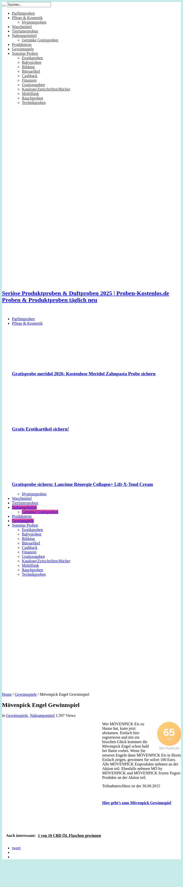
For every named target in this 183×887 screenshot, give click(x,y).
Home (7, 694)
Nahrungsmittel (24, 35)
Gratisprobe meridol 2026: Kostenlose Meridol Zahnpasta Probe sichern (84, 373)
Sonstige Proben (25, 53)
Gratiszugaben (33, 85)
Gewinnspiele (23, 49)
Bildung (28, 67)
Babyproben (31, 62)
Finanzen (29, 80)
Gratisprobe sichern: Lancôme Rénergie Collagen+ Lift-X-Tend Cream (82, 484)
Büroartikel (31, 71)
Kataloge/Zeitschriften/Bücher (46, 89)
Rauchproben (32, 98)
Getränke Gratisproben (40, 40)
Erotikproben (32, 58)
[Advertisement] (51, 633)
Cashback (29, 76)
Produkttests (22, 44)
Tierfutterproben (25, 31)
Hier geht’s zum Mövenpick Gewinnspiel (136, 803)
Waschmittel (22, 27)
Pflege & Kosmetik (27, 18)
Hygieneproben (34, 22)
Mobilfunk (30, 94)
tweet (16, 848)
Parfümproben (23, 13)
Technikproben (34, 102)
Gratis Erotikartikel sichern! (40, 429)
